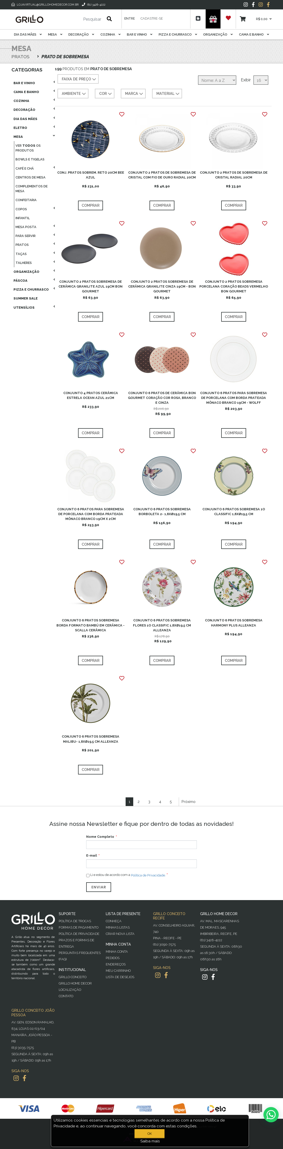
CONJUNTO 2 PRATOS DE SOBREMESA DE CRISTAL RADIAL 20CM (233, 175)
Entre (129, 18)
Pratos (22, 245)
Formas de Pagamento (78, 927)
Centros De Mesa (31, 177)
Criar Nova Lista (120, 934)
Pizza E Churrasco (178, 34)
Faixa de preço (79, 79)
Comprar (90, 205)
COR (106, 94)
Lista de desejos (120, 977)
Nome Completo (100, 837)
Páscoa (20, 280)
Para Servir (26, 236)
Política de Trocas (75, 921)
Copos (21, 209)
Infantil (23, 218)
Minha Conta (117, 951)
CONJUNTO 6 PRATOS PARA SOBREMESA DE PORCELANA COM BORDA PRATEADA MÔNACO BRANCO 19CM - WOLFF (233, 398)
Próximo (189, 801)
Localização (70, 990)
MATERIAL (168, 94)
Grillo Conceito (72, 977)
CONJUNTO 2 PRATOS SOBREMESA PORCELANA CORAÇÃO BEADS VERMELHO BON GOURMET (233, 286)
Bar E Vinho (139, 34)
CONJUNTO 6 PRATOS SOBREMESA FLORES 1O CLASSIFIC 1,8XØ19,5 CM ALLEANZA (162, 625)
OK (149, 1134)
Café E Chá (25, 168)
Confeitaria (26, 200)
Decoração (81, 34)
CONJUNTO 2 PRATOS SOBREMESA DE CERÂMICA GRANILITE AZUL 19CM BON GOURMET (90, 286)
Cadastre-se (152, 18)
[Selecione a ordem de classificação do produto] (217, 80)
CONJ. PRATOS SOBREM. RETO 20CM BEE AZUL (90, 175)
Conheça (114, 921)
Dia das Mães (28, 34)
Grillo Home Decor (75, 983)
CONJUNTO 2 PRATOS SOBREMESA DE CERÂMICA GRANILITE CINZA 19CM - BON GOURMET (162, 286)
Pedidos (113, 958)
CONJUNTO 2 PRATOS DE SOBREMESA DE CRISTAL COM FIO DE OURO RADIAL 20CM (162, 175)
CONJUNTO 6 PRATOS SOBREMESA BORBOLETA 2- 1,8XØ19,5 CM (162, 511)
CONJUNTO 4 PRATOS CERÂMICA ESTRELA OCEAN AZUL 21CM (90, 395)
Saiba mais (150, 1141)
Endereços (116, 964)
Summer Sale (25, 298)
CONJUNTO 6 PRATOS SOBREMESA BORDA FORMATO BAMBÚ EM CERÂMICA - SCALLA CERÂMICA (90, 625)
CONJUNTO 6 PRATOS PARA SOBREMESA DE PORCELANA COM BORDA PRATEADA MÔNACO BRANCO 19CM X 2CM (90, 514)
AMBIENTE (74, 94)
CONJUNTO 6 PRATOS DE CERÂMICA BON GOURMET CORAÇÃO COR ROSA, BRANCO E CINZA (162, 398)
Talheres (24, 263)
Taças (21, 254)
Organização (218, 34)
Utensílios (24, 307)
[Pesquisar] (77, 19)
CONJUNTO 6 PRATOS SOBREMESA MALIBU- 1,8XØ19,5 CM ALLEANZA (90, 739)
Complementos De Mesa (32, 188)
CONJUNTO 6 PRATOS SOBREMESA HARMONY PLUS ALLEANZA (233, 622)
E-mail (91, 855)
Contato (66, 996)
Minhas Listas (118, 927)
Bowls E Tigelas (30, 159)
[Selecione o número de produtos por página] (261, 80)
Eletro (20, 128)
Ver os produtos (28, 148)
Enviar (98, 887)
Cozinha (110, 34)
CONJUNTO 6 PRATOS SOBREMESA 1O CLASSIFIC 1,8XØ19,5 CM (233, 511)
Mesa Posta (26, 227)
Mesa (55, 34)
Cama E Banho (254, 34)
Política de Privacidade (79, 934)
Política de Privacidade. (148, 875)
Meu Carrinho (118, 971)
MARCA (134, 94)
